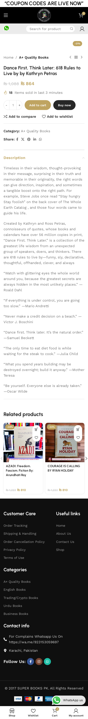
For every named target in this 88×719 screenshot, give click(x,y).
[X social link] (23, 139)
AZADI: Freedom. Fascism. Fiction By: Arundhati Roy (20, 470)
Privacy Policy (15, 550)
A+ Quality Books (34, 57)
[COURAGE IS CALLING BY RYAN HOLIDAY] (65, 442)
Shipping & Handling (20, 533)
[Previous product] (70, 57)
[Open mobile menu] (6, 15)
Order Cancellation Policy (24, 542)
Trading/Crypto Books (21, 598)
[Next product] (81, 57)
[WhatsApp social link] (40, 139)
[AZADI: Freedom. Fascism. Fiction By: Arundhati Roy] (23, 442)
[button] (36, 429)
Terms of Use (14, 558)
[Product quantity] (12, 105)
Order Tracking (15, 525)
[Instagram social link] (38, 661)
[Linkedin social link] (35, 139)
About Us (63, 533)
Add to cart (37, 105)
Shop (60, 550)
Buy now (64, 105)
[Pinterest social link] (29, 139)
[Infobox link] (6, 28)
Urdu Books (13, 606)
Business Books (16, 614)
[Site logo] (44, 15)
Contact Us (65, 542)
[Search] (50, 28)
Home (9, 57)
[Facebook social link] (17, 139)
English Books (15, 589)
